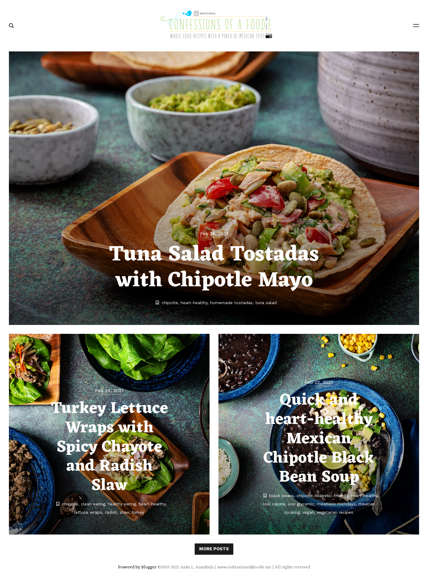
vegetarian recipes (335, 512)
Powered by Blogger (137, 567)
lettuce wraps (88, 512)
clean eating (93, 504)
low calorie (274, 504)
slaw (124, 512)
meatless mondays (336, 504)
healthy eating (122, 504)
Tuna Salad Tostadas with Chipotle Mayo (214, 268)
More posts (214, 548)
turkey (138, 512)
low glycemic (301, 504)
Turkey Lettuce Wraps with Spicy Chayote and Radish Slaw (109, 447)
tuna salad (266, 302)
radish (111, 512)
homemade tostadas (231, 302)
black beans (281, 495)
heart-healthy (194, 302)
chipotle (170, 302)
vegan (308, 512)
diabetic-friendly (332, 495)
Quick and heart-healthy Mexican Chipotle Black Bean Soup (318, 439)
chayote (70, 504)
